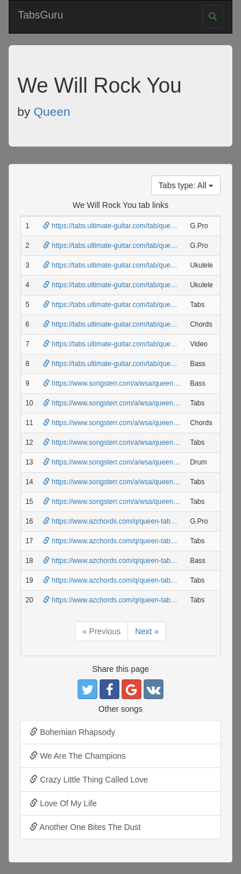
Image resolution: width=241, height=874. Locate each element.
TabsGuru (40, 15)
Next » (146, 631)
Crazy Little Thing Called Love (89, 779)
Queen (52, 111)
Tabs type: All (186, 185)
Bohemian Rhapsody (72, 732)
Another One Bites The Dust (85, 827)
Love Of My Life (63, 803)
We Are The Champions (78, 755)
